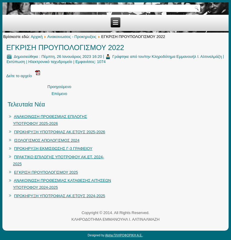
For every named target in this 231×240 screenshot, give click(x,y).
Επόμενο (59, 93)
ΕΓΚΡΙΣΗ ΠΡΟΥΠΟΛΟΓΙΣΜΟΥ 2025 (46, 172)
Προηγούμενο (59, 86)
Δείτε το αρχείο (23, 76)
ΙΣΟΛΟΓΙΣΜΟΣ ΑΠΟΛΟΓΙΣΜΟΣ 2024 (47, 140)
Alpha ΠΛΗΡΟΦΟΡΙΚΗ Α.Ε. (123, 235)
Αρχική (37, 36)
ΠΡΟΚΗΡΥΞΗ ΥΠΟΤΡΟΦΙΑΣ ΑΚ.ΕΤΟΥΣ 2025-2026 (59, 132)
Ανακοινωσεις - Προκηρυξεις (71, 36)
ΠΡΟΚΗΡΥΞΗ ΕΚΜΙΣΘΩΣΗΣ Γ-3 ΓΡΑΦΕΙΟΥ (53, 148)
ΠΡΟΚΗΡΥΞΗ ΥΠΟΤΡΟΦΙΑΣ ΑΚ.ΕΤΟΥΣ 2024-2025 (59, 196)
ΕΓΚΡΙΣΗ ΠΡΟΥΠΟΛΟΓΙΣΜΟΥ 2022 (65, 47)
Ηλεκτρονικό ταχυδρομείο (50, 61)
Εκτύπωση (16, 61)
